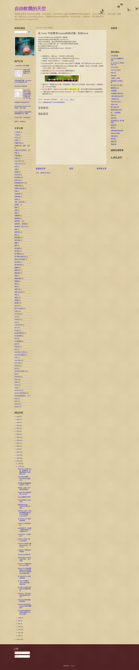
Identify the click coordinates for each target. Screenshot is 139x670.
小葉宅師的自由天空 (117, 96)
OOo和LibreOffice (19, 371)
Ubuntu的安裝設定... (59, 102)
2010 (18, 639)
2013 (18, 455)
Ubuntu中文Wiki (116, 70)
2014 (18, 452)
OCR (16, 368)
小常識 (16, 135)
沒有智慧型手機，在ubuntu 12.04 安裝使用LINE (22, 81)
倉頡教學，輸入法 (20, 226)
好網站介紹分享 (19, 188)
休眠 (15, 166)
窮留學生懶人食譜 (116, 110)
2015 (18, 449)
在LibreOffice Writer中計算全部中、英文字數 (22, 107)
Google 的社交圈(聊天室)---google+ (24, 493)
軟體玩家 (113, 125)
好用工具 (17, 180)
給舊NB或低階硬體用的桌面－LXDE (24, 484)
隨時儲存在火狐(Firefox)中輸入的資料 (24, 506)
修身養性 (17, 218)
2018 (18, 440)
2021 (18, 431)
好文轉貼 (17, 177)
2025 (18, 419)
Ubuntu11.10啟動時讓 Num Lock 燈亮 (24, 564)
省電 (15, 210)
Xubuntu (17, 406)
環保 (15, 295)
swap (16, 387)
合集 (15, 169)
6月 (19, 627)
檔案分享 (17, 289)
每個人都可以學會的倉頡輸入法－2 (27, 71)
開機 (15, 243)
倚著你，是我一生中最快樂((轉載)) (24, 488)
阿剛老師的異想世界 (117, 130)
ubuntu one (17, 390)
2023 (18, 425)
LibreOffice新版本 (19, 355)
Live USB (17, 363)
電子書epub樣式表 (20, 256)
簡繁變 (16, 300)
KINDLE (16, 346)
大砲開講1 (114, 91)
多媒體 (16, 172)
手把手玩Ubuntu (116, 101)
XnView (16, 404)
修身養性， (17, 221)
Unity (16, 398)
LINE (16, 357)
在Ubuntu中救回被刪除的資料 (24, 600)
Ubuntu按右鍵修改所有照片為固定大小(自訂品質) (24, 612)
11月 (20, 466)
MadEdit (16, 366)
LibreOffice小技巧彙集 (22, 65)
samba (16, 385)
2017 (18, 443)
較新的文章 (40, 168)
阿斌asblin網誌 (115, 133)
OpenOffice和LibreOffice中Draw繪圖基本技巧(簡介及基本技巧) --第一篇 (27, 94)
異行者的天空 (115, 107)
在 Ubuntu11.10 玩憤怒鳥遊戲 (24, 519)
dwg (15, 322)
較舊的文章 (101, 168)
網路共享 (17, 270)
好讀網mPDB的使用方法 (22, 102)
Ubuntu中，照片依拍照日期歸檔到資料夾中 (24, 595)
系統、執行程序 (19, 202)
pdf (15, 374)
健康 (15, 229)
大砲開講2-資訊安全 (117, 93)
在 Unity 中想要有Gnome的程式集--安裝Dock (24, 582)
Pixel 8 (16, 379)
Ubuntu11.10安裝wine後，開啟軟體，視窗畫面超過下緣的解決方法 (24, 471)
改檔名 (16, 199)
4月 (19, 632)
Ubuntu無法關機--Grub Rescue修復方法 (24, 478)
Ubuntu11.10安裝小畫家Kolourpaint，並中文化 (24, 545)
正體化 (16, 158)
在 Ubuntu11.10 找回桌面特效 (24, 577)
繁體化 (16, 297)
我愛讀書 (17, 196)
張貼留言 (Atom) (45, 173)
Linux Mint (17, 360)
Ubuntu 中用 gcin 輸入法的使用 (24, 539)
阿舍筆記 (113, 139)
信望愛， (17, 205)
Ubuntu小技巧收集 (20, 393)
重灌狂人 (113, 128)
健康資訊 (17, 232)
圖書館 (16, 267)
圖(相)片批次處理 (19, 259)
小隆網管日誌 (115, 99)
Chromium (17, 314)
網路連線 (17, 273)
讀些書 (16, 303)
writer (16, 401)
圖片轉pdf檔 (18, 265)
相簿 (15, 207)
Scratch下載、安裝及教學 (22, 117)
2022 (18, 428)
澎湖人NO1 (114, 104)
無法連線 (17, 240)
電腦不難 (113, 141)
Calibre (16, 311)
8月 (19, 624)
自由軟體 (17, 194)
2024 (18, 422)
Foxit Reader (18, 325)
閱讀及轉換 (17, 278)
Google (16, 330)
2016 (18, 446)
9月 (19, 621)
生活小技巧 (17, 161)
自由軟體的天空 (30, 8)
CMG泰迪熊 (114, 56)
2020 (18, 434)
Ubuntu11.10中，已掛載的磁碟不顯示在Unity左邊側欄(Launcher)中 (24, 513)
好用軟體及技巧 (47, 102)
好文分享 (17, 175)
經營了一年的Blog (20, 121)
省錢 (15, 213)
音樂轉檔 (17, 215)
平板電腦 (17, 155)
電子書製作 (17, 254)
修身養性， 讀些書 (20, 224)
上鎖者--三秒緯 (115, 78)
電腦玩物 (113, 144)
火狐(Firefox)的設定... (21, 150)
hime (15, 338)
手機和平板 (17, 143)
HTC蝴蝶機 (17, 341)
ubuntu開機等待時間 (24, 497)
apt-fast (16, 306)
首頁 (71, 168)
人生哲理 (17, 132)
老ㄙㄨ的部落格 (115, 112)
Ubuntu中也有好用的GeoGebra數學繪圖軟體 (24, 606)
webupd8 (113, 75)
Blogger (72, 666)
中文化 (16, 137)
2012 (18, 458)
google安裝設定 (19, 333)
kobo (15, 349)
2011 (18, 461)
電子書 (16, 251)
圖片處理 (17, 262)
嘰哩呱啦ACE (115, 88)
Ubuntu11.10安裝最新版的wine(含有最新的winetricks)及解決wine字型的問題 (25, 571)
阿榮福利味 (114, 136)
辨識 (15, 286)
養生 (15, 284)
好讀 (15, 191)
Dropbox (17, 319)
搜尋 (15, 245)
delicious (113, 72)
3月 (19, 635)
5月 (19, 629)
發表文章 (18, 653)
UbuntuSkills (114, 67)
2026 (18, 416)
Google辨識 (18, 336)
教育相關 (17, 237)
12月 (20, 463)
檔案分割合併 (18, 292)
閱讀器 (16, 281)
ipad (15, 344)
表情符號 (113, 118)
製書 (15, 275)
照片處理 (17, 248)
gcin (15, 327)
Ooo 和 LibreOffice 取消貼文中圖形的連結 (24, 588)
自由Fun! (113, 115)
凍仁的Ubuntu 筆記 (117, 85)
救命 (15, 235)
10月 (20, 618)
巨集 (15, 153)
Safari (16, 382)
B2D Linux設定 (19, 308)
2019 (18, 437)
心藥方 (16, 140)
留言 (17, 656)
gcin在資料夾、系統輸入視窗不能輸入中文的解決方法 (25, 529)
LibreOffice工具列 (19, 352)
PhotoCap (17, 376)
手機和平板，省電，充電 (22, 146)
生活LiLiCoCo (18, 164)
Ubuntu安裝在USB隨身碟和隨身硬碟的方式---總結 (22, 112)
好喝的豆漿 (17, 185)
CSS (15, 316)
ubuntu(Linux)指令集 (20, 86)
